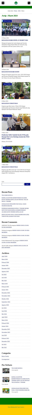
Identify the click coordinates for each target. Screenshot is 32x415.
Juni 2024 (4, 311)
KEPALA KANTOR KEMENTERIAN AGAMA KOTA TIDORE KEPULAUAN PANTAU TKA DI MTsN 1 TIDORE (15, 199)
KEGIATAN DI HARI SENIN (10, 72)
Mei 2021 (4, 347)
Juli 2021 (4, 344)
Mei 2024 (4, 314)
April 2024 (4, 317)
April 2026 (4, 256)
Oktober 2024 (5, 299)
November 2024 (6, 296)
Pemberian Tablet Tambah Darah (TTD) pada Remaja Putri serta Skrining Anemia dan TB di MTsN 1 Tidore (15, 136)
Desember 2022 (6, 341)
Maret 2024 (5, 320)
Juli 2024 (4, 308)
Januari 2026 (5, 265)
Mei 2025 (4, 280)
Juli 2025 (4, 274)
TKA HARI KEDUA (7, 195)
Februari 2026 (5, 262)
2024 (19, 11)
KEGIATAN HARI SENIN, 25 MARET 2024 (15, 40)
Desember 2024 (6, 292)
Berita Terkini (7, 21)
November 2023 (6, 332)
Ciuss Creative (20, 407)
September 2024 (6, 302)
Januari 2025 (5, 289)
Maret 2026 (5, 259)
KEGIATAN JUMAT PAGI (10, 103)
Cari (3, 181)
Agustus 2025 (5, 271)
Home (15, 11)
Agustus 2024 (5, 305)
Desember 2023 (6, 329)
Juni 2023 (4, 335)
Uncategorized (5, 359)
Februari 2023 (5, 338)
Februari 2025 (5, 286)
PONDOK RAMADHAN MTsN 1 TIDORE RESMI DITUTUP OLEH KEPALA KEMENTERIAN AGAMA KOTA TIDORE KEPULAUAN (15, 210)
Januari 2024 (5, 326)
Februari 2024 (5, 323)
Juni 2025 (4, 277)
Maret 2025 (5, 283)
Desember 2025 (6, 268)
